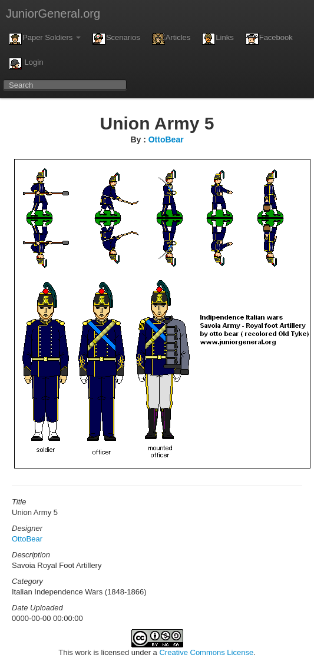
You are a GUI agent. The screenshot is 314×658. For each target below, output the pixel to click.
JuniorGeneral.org (53, 13)
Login (26, 63)
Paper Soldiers (45, 39)
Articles (171, 39)
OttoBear (166, 139)
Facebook (269, 39)
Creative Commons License (206, 652)
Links (217, 39)
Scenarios (116, 39)
